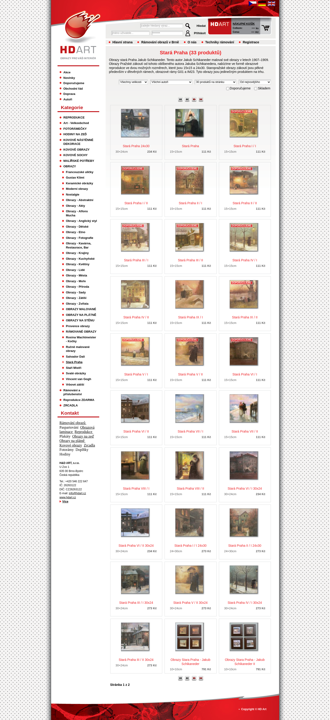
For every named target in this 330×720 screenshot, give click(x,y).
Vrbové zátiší (75, 384)
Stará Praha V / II (190, 374)
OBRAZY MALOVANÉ (81, 309)
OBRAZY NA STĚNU (80, 320)
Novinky (69, 78)
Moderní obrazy (77, 188)
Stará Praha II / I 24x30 (244, 545)
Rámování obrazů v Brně (160, 42)
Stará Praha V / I (136, 374)
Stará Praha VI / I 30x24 (245, 488)
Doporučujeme (73, 83)
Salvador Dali (75, 356)
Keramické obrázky (79, 183)
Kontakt (70, 413)
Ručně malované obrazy (78, 349)
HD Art (262, 709)
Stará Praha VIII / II (190, 488)
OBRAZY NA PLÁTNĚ (81, 315)
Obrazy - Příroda (77, 286)
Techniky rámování (219, 42)
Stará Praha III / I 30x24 (136, 602)
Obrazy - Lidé (75, 270)
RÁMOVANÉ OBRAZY (81, 331)
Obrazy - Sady (76, 292)
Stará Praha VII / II (244, 431)
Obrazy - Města (76, 275)
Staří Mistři (73, 368)
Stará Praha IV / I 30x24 (245, 602)
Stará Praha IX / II (244, 317)
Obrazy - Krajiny (77, 253)
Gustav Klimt (75, 177)
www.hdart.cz (68, 497)
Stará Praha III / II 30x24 (136, 660)
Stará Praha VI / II (136, 431)
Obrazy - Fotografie (79, 238)
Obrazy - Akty (75, 205)
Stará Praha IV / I (244, 260)
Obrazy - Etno (75, 232)
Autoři (67, 99)
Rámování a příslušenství (72, 392)
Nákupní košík (244, 23)
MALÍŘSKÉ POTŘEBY (78, 161)
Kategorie (72, 107)
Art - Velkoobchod (76, 123)
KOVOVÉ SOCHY (75, 155)
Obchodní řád (73, 88)
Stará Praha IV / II (136, 317)
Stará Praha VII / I (190, 431)
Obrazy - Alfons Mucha (77, 213)
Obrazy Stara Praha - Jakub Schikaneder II (245, 662)
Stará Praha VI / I (244, 374)
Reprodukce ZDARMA (78, 400)
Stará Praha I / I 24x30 (190, 545)
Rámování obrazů (73, 423)
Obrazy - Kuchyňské (80, 258)
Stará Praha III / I (136, 260)
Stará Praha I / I (245, 146)
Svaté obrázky (76, 373)
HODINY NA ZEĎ (75, 134)
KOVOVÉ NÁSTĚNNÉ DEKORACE (78, 142)
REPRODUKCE (74, 117)
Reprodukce (83, 432)
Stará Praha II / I (190, 203)
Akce (67, 72)
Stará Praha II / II (245, 203)
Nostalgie (73, 194)
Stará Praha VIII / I (136, 488)
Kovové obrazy (71, 445)
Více (65, 501)
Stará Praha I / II (136, 203)
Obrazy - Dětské (77, 226)
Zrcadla (89, 445)
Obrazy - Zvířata (77, 303)
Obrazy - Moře (76, 281)
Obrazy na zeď (83, 436)
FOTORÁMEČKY (75, 128)
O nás (192, 42)
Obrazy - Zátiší (76, 298)
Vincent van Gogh (78, 379)
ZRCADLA (70, 405)
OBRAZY (69, 166)
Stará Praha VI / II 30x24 (136, 545)
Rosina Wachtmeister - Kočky (81, 339)
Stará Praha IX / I (190, 317)
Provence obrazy (78, 326)
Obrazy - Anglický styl (81, 221)
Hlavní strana (123, 42)
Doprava (69, 94)
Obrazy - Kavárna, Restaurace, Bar (78, 245)
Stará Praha (190, 146)
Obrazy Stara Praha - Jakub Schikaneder (190, 662)
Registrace (251, 42)
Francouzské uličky (80, 172)
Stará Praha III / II (190, 260)
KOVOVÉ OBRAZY (76, 149)
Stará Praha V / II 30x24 (190, 602)
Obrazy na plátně (72, 441)
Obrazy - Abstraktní (80, 200)
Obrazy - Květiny (78, 264)
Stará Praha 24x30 (136, 146)
